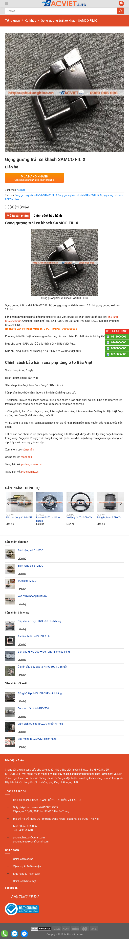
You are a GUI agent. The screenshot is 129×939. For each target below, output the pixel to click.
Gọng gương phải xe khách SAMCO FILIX (36, 195)
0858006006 (118, 354)
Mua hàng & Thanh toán (26, 873)
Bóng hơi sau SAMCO (109, 517)
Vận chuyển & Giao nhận (27, 866)
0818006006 (118, 336)
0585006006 (118, 348)
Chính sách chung (23, 859)
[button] (6, 3)
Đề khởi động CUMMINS (19, 517)
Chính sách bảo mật (24, 881)
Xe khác (21, 190)
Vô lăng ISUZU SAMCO (79, 517)
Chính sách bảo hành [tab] (47, 215)
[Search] (64, 11)
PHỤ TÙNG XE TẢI (24, 897)
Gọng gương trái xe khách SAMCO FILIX (78, 195)
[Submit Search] (120, 11)
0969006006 (118, 342)
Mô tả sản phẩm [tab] (18, 215)
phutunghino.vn (29, 471)
